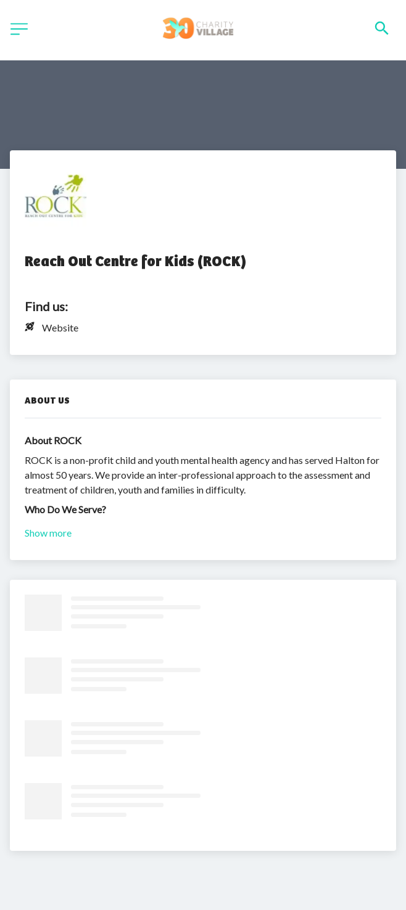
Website (60, 327)
